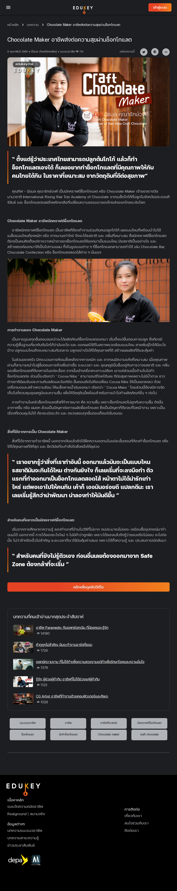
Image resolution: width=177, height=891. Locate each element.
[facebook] (153, 51)
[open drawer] (8, 7)
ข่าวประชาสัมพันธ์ (21, 845)
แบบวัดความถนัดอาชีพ (25, 806)
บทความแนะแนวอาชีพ (24, 830)
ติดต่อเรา (131, 830)
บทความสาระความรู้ (23, 837)
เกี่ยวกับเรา (133, 815)
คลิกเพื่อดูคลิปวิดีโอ (88, 587)
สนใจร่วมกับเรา (136, 823)
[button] (144, 52)
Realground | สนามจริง (26, 813)
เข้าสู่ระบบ (159, 7)
